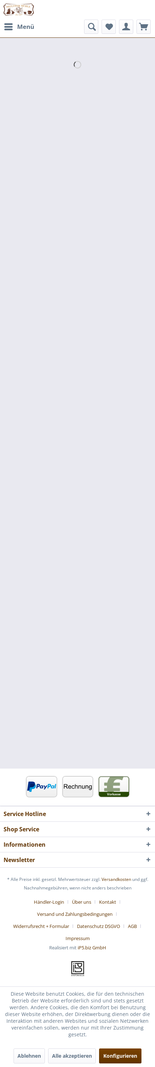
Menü (19, 26)
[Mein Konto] (126, 27)
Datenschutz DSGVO (98, 926)
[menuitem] (19, 27)
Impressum (78, 938)
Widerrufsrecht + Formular (41, 926)
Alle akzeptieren (72, 1055)
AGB (132, 926)
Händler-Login (49, 902)
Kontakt (107, 902)
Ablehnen (29, 1055)
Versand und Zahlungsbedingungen (75, 914)
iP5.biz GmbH (92, 947)
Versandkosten (116, 879)
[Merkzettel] (109, 27)
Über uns (81, 902)
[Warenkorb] (143, 27)
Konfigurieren (120, 1055)
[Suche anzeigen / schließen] (91, 27)
